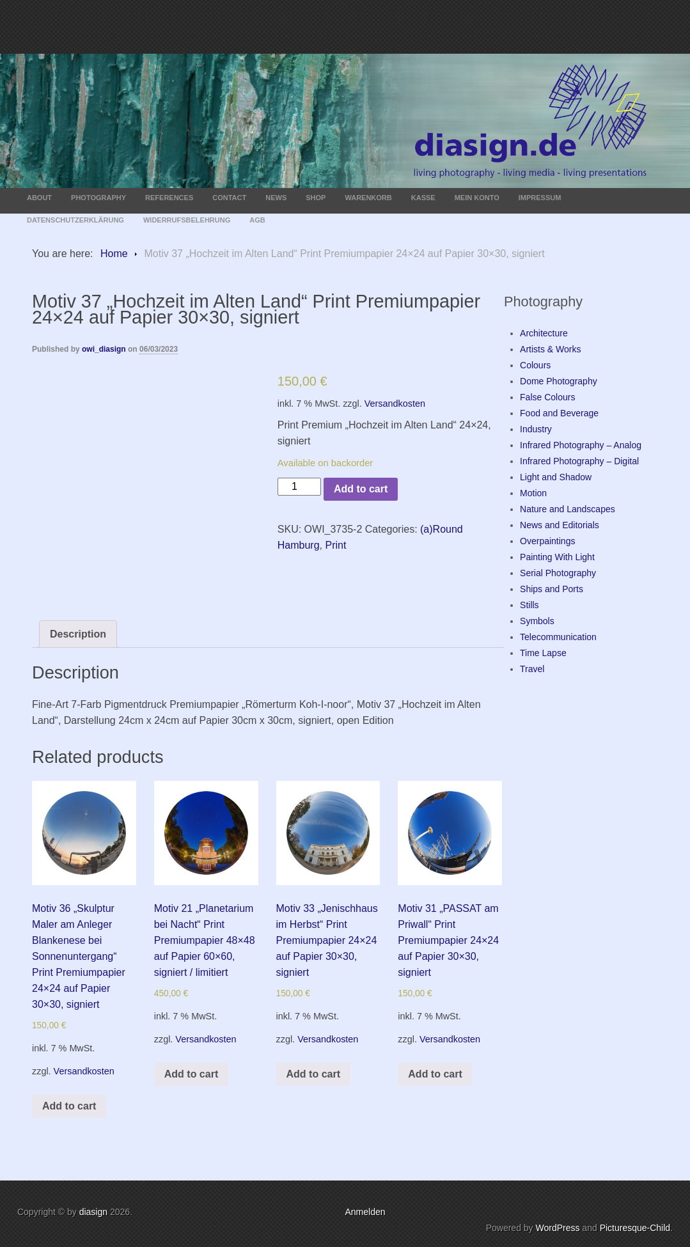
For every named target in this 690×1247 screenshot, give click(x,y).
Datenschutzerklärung (75, 220)
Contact (229, 197)
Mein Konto (477, 197)
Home (114, 253)
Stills (529, 605)
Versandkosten (395, 403)
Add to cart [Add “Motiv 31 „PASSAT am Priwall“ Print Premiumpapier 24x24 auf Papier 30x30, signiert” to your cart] (435, 1074)
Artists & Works (550, 349)
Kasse (423, 197)
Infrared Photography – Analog (580, 445)
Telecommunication (558, 637)
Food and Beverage (559, 413)
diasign (94, 1212)
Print (335, 545)
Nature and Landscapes (567, 509)
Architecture (544, 333)
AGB (257, 220)
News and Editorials (559, 525)
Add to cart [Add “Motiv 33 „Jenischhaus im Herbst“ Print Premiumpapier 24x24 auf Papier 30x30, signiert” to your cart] (313, 1074)
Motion (533, 493)
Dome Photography (558, 381)
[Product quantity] (299, 487)
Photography (98, 197)
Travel (532, 669)
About (39, 197)
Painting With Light (557, 557)
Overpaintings (547, 541)
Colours (535, 365)
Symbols (537, 621)
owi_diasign (104, 349)
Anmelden (365, 1212)
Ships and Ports (551, 589)
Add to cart (361, 488)
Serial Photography (558, 573)
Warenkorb (368, 197)
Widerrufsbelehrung (186, 220)
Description (78, 634)
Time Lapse (543, 653)
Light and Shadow (556, 477)
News (275, 197)
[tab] (78, 634)
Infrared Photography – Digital (579, 461)
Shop (315, 197)
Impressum (540, 197)
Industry (536, 429)
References (169, 197)
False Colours (547, 397)
